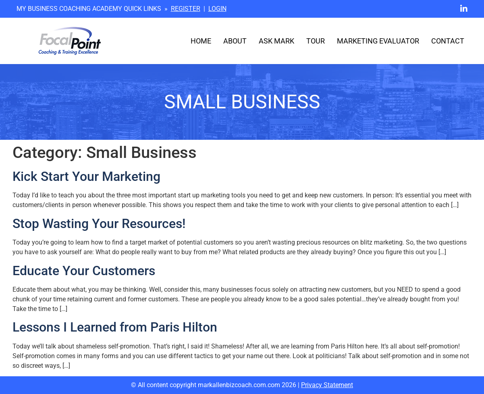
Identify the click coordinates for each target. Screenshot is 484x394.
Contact (447, 41)
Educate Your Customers (83, 270)
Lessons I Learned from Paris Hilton (114, 327)
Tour (315, 41)
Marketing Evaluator (378, 41)
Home (201, 41)
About (235, 41)
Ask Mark (276, 41)
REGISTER (185, 8)
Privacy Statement (327, 385)
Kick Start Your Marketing (86, 176)
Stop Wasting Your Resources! (98, 223)
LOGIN (217, 8)
